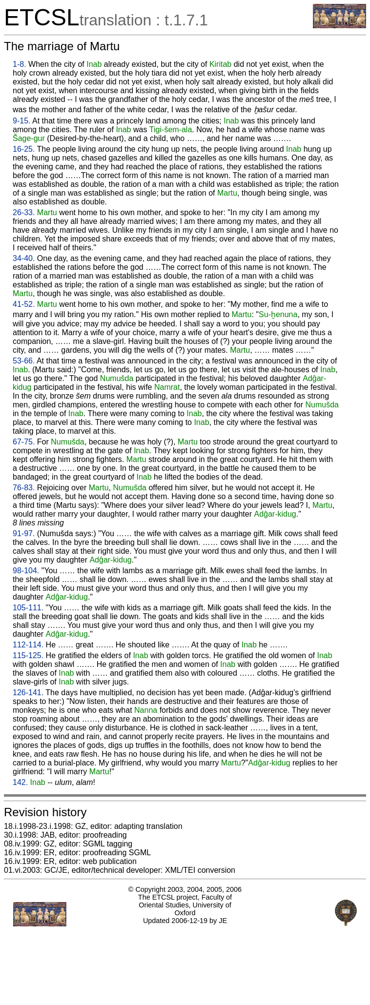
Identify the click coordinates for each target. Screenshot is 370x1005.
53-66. (24, 361)
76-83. (24, 487)
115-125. (28, 655)
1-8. (19, 64)
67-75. (24, 442)
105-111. (28, 607)
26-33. (24, 212)
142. (20, 782)
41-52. (24, 304)
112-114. (28, 645)
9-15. (21, 121)
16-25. (24, 149)
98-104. (26, 570)
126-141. (28, 692)
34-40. (24, 258)
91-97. (24, 533)
